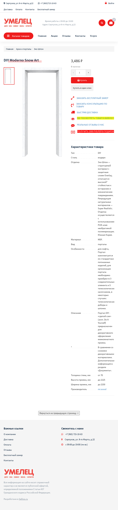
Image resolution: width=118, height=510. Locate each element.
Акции (54, 35)
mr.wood (102, 389)
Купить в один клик (82, 88)
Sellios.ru (23, 499)
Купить (85, 80)
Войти (109, 3)
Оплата (19, 9)
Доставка (8, 9)
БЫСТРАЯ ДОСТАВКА (87, 112)
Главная (42, 35)
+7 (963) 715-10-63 (73, 434)
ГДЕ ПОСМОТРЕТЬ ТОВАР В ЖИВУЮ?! (95, 118)
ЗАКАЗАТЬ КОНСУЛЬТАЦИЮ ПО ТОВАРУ (91, 105)
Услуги (93, 35)
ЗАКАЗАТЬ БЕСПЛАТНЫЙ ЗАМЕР (92, 98)
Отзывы (66, 35)
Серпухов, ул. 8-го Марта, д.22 (19, 3)
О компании (10, 434)
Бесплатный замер (46, 9)
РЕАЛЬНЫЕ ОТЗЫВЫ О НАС (90, 124)
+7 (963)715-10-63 (48, 3)
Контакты (29, 9)
